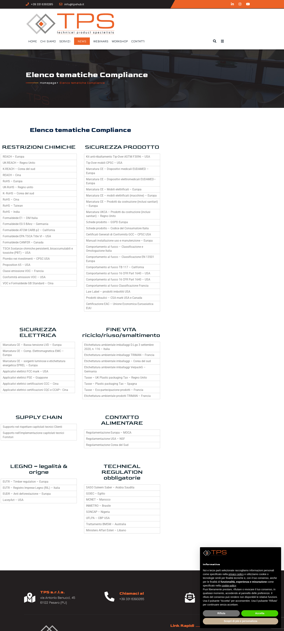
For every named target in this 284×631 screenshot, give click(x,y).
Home (101, 18)
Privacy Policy (120, 602)
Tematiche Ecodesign (126, 583)
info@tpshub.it (87, 4)
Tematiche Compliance (126, 577)
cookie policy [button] (229, 585)
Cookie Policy (119, 609)
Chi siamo (116, 18)
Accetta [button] (259, 613)
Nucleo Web (135, 623)
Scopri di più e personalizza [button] (240, 621)
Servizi (133, 18)
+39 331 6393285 (55, 4)
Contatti (206, 18)
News (150, 18)
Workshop (188, 18)
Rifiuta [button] (221, 613)
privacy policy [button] (236, 574)
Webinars (169, 18)
